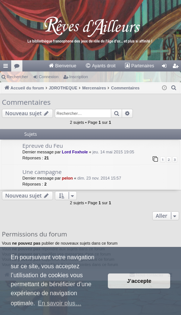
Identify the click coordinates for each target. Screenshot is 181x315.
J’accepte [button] (139, 281)
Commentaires (26, 102)
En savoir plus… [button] (59, 303)
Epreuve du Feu (42, 145)
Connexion (49, 76)
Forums (18, 67)
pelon (67, 178)
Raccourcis (7, 67)
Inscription (78, 76)
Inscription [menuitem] (177, 67)
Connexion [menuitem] (166, 67)
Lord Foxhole (75, 152)
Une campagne (42, 171)
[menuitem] (62, 65)
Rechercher (17, 76)
